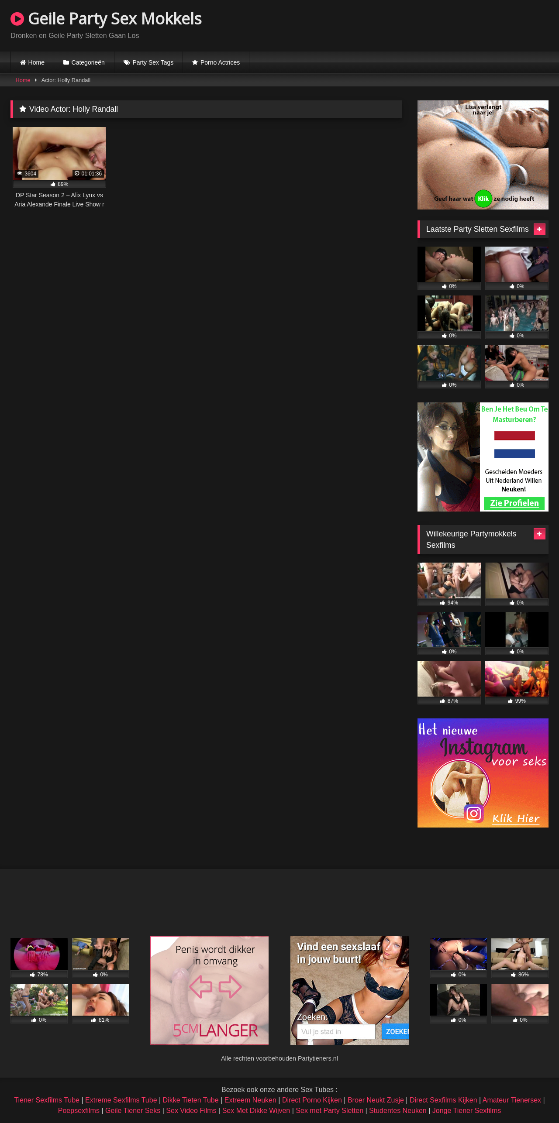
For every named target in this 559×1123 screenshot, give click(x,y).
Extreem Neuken (250, 1100)
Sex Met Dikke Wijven (256, 1110)
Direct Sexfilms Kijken (443, 1100)
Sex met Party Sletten (329, 1110)
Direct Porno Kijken (312, 1100)
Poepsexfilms (79, 1110)
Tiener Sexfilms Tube (46, 1100)
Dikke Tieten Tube (191, 1100)
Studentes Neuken (398, 1110)
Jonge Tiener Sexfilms (466, 1110)
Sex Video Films (191, 1110)
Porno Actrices (220, 62)
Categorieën (88, 62)
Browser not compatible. (446, 24)
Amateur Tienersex (512, 1100)
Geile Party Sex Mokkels (106, 18)
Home (36, 62)
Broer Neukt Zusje (376, 1100)
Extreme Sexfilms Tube (121, 1100)
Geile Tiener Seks (132, 1110)
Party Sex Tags (152, 62)
